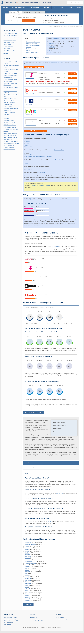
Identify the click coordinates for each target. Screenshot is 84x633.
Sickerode (27, 582)
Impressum (58, 621)
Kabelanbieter (58, 159)
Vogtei (26, 587)
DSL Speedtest (33, 617)
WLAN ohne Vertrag (9, 120)
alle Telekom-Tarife (30, 78)
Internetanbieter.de (58, 26)
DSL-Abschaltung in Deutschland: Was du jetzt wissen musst (10, 83)
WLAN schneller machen (10, 98)
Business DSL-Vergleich (10, 40)
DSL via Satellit (41, 172)
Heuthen (27, 565)
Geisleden (27, 559)
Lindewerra (27, 571)
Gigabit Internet (7, 44)
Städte (65, 26)
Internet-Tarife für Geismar (33, 42)
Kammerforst (28, 566)
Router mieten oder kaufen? (11, 79)
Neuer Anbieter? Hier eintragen (38, 621)
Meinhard (27, 575)
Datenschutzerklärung (61, 619)
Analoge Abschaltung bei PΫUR (11, 143)
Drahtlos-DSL (52, 47)
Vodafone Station (8, 106)
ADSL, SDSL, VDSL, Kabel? (10, 133)
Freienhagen (28, 556)
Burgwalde (27, 549)
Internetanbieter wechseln (11, 617)
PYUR (50, 52)
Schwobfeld (28, 580)
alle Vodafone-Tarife (30, 93)
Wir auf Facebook (60, 617)
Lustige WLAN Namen (9, 112)
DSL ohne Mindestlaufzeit (10, 35)
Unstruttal (27, 585)
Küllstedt (27, 570)
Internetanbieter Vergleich (10, 33)
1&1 (50, 45)
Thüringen (59, 62)
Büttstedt (27, 551)
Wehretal (27, 595)
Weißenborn (28, 597)
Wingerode (27, 600)
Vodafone (51, 43)
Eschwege (27, 554)
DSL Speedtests (55, 246)
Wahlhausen (28, 592)
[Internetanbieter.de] (9, 2)
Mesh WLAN (7, 114)
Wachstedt (27, 590)
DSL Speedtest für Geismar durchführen (33, 412)
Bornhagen (27, 547)
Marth (26, 573)
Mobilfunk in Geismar (31, 43)
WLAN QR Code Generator (10, 73)
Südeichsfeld (28, 583)
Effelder (27, 553)
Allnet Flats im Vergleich (10, 51)
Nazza (26, 576)
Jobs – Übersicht (34, 619)
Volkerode (27, 588)
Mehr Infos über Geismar (32, 52)
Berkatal (27, 546)
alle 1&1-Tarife (29, 104)
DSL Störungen (8, 624)
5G (30, 199)
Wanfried (27, 594)
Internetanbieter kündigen (10, 619)
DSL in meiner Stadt (9, 42)
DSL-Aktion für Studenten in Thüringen (40, 185)
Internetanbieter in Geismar (58, 38)
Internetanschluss (8, 46)
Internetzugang (7, 48)
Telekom (51, 42)
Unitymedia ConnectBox (10, 135)
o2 (49, 50)
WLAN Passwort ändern (10, 125)
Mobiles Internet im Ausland (11, 141)
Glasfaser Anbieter (59, 150)
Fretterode (27, 558)
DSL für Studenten (9, 622)
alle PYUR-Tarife (29, 114)
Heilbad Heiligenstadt (30, 563)
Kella (26, 568)
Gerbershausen (28, 561)
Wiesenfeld (27, 599)
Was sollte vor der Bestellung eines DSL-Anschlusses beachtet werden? (11, 102)
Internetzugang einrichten (10, 127)
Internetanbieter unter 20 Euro (11, 621)
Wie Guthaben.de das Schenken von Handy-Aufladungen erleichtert (9, 147)
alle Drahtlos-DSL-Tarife (31, 125)
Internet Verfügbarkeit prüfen (11, 38)
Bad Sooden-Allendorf (30, 544)
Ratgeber (6, 53)
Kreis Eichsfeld (53, 62)
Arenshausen (28, 542)
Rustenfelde (28, 578)
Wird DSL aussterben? (9, 123)
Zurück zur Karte (28, 604)
